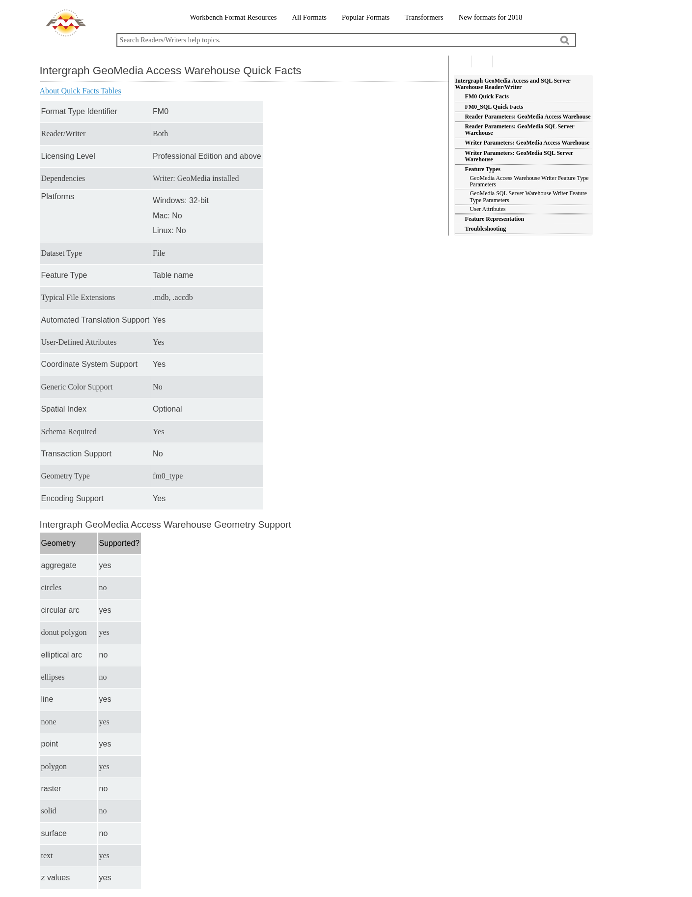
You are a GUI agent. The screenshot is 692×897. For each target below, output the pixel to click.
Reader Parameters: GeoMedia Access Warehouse (528, 116)
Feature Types (482, 169)
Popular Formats (365, 17)
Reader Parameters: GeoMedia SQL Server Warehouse (520, 129)
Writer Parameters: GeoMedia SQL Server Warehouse (519, 156)
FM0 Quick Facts (487, 96)
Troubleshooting (485, 228)
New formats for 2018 (491, 17)
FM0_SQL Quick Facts (494, 106)
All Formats (309, 17)
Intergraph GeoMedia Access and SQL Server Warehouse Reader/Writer (513, 83)
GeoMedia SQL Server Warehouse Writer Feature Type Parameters (528, 196)
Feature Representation (495, 218)
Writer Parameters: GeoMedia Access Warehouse (527, 142)
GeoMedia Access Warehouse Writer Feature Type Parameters (529, 181)
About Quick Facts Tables (80, 91)
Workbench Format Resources (233, 17)
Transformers (424, 17)
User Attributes (488, 209)
